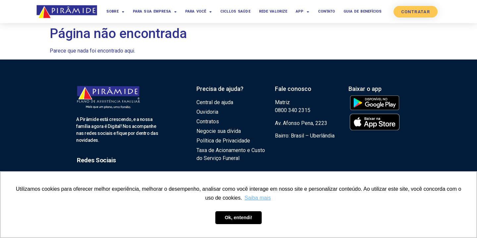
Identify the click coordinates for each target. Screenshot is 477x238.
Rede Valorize (273, 11)
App (302, 12)
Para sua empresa (155, 12)
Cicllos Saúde (235, 11)
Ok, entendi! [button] (238, 217)
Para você (198, 12)
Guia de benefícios (363, 11)
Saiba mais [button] (257, 198)
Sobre (115, 12)
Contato (326, 11)
